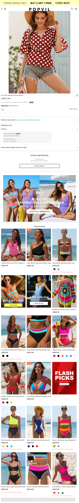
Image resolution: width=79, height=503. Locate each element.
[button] (39, 120)
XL (26, 112)
